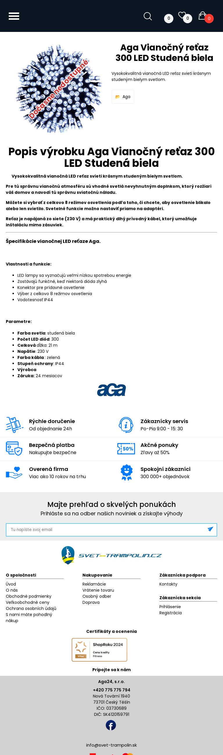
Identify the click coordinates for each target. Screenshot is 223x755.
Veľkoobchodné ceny (27, 602)
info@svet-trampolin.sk (111, 745)
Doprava (91, 602)
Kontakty (168, 584)
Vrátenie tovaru (98, 590)
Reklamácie (94, 584)
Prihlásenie (170, 607)
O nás (12, 590)
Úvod (11, 584)
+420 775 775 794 (111, 690)
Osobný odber (96, 596)
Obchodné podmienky (28, 596)
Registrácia (170, 613)
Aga (126, 97)
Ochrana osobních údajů (31, 608)
